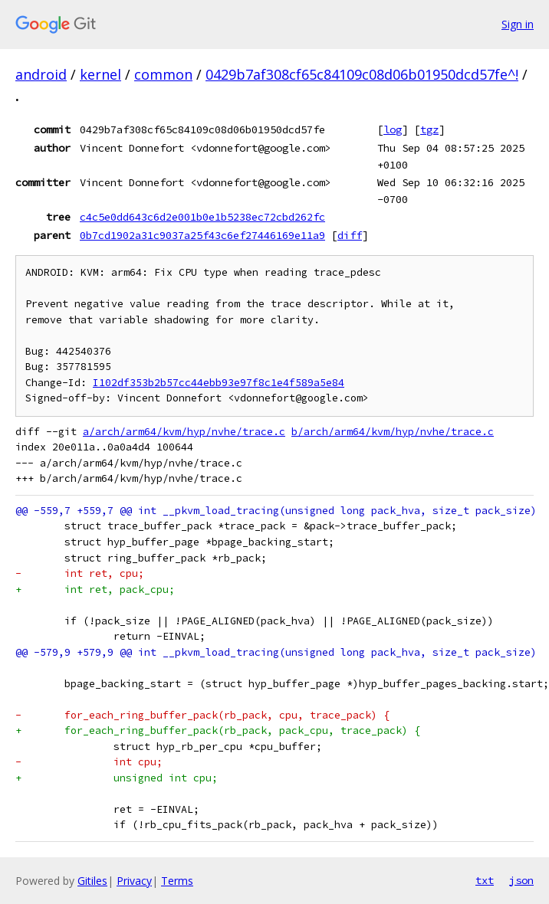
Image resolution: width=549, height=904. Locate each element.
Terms (177, 880)
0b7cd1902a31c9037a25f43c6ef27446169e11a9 (202, 235)
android (41, 74)
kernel (100, 74)
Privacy (134, 880)
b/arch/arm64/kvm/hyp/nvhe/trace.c (392, 431)
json (521, 880)
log (392, 129)
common (163, 74)
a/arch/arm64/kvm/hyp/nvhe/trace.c (184, 431)
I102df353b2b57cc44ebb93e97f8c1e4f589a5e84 (218, 382)
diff (349, 235)
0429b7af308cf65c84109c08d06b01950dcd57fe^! (361, 74)
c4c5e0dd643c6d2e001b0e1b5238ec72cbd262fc (202, 217)
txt (484, 880)
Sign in (517, 24)
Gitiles (92, 880)
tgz (429, 129)
